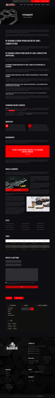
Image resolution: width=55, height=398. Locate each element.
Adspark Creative (40, 396)
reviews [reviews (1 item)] (15, 328)
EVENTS (7, 382)
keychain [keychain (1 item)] (9, 326)
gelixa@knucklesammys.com (35, 353)
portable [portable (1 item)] (9, 328)
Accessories (10, 308)
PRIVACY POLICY (9, 386)
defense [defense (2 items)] (14, 323)
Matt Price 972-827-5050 (34, 348)
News (9, 311)
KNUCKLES (8, 373)
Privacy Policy (18, 283)
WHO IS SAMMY (9, 378)
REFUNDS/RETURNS (9, 387)
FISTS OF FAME (8, 380)
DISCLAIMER (8, 384)
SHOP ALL (8, 377)
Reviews (9, 313)
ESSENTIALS (8, 375)
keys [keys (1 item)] (14, 326)
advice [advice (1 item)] (9, 323)
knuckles (10, 309)
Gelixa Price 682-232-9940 (34, 349)
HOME (7, 371)
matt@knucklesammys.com (35, 351)
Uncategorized (11, 315)
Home (24, 17)
